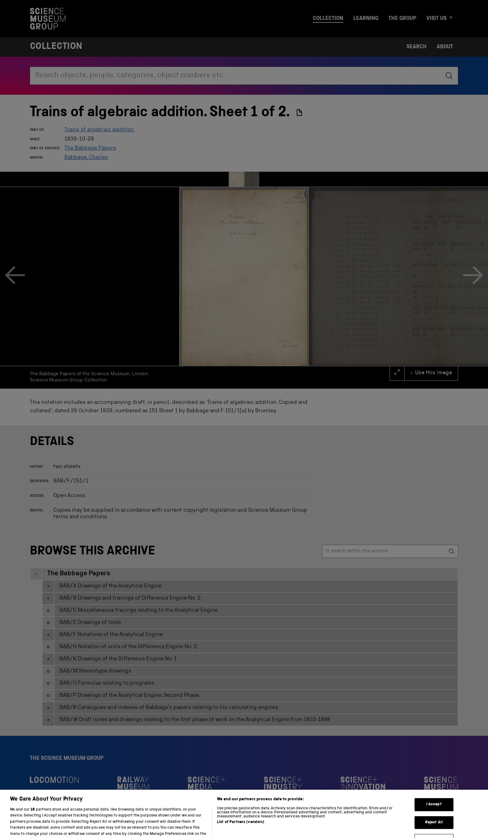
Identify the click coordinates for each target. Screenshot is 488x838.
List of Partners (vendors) (240, 834)
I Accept (434, 817)
